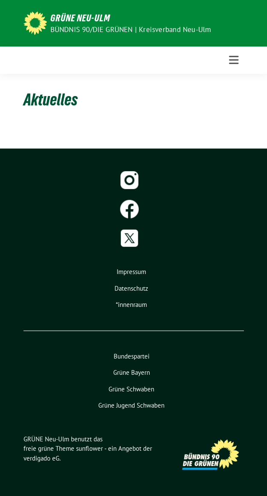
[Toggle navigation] (234, 60)
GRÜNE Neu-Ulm (80, 17)
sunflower (89, 448)
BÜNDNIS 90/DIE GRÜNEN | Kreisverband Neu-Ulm (130, 29)
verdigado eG (41, 458)
